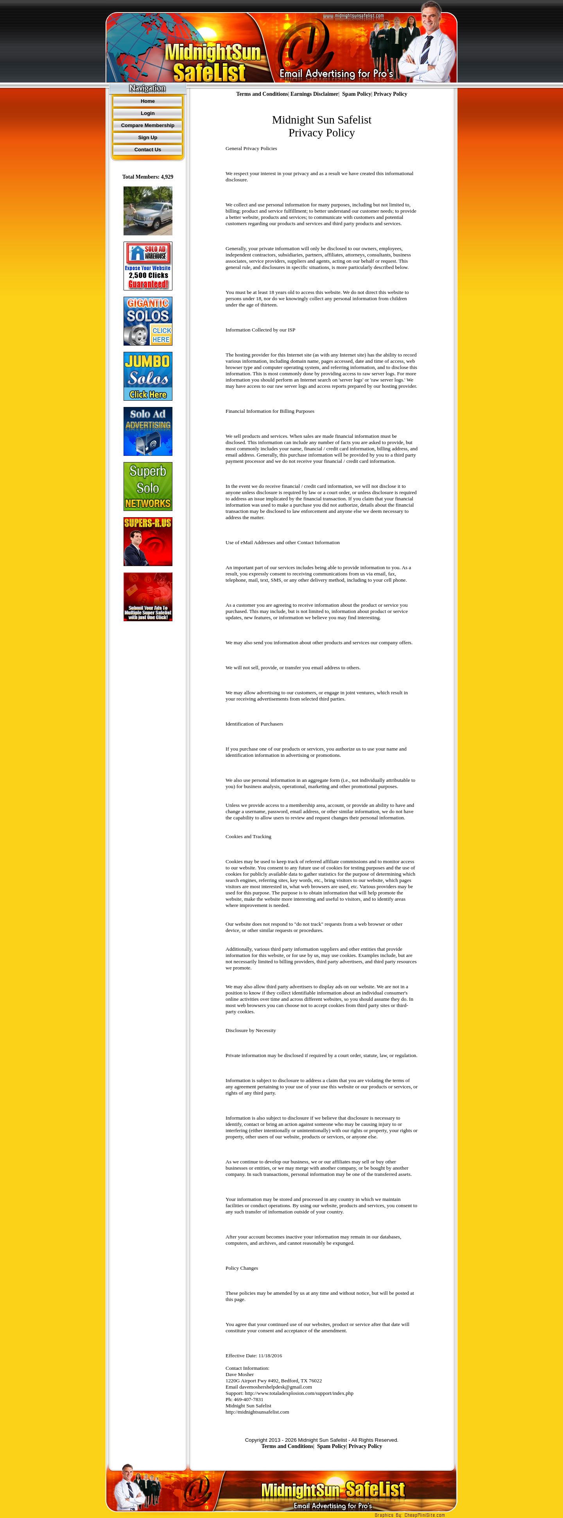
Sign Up (147, 137)
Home (148, 101)
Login (147, 113)
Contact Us (147, 149)
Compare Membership (148, 125)
